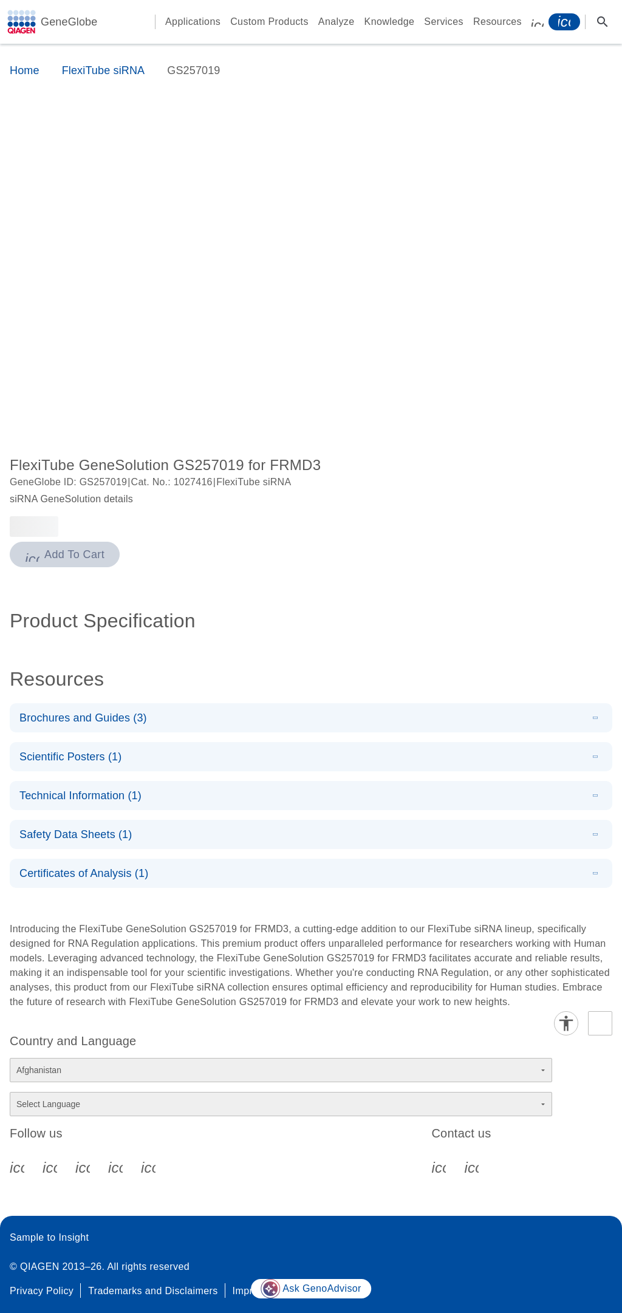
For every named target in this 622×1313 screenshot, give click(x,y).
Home (24, 70)
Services (443, 21)
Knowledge (389, 21)
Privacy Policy (41, 1291)
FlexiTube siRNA (103, 70)
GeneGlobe (69, 22)
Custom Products (269, 21)
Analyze (336, 21)
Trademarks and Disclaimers (152, 1291)
